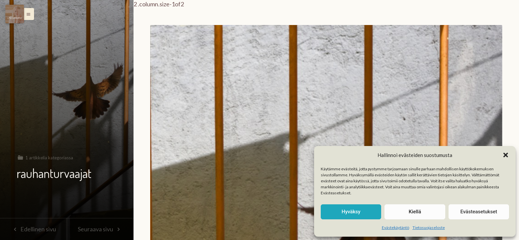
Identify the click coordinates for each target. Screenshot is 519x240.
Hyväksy (351, 212)
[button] (505, 155)
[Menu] (14, 14)
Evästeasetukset (478, 212)
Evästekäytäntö (395, 227)
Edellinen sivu (33, 229)
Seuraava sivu (100, 229)
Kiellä (415, 212)
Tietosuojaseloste (429, 227)
